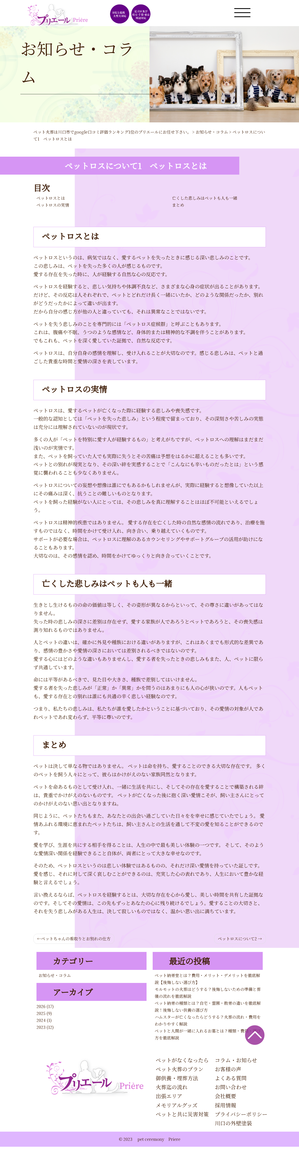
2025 (40, 1013)
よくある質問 (231, 1078)
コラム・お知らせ (236, 1060)
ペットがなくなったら (182, 1060)
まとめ (178, 205)
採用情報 (225, 1105)
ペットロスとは (50, 198)
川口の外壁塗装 (233, 1123)
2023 (40, 1027)
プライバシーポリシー (241, 1114)
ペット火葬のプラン (179, 1069)
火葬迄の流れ (172, 1087)
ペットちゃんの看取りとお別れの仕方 (75, 939)
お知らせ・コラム (55, 975)
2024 (41, 1020)
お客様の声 (228, 1069)
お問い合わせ (231, 1087)
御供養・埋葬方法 (177, 1078)
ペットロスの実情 (52, 205)
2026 (40, 1006)
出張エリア (169, 1096)
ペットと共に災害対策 (182, 1114)
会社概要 (225, 1096)
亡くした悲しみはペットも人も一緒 (204, 198)
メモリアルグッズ (176, 1105)
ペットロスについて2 (237, 939)
